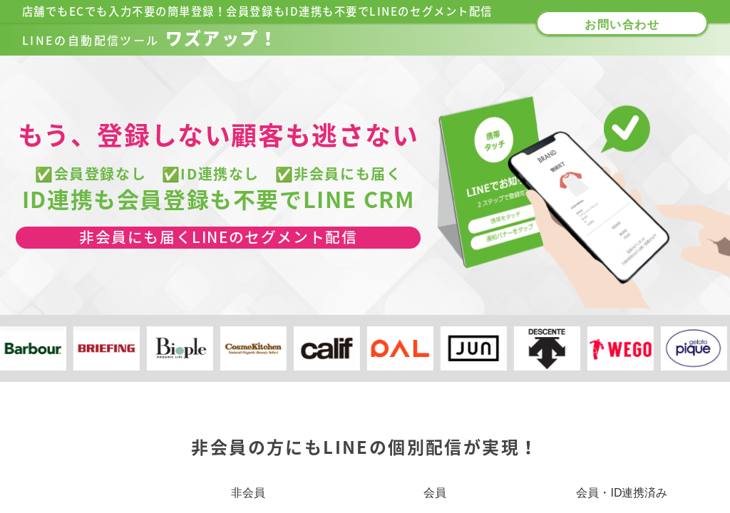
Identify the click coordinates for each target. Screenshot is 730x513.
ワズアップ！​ (150, 38)
